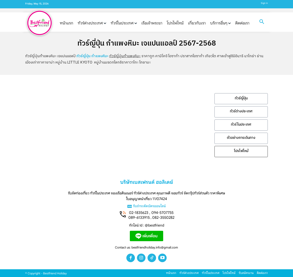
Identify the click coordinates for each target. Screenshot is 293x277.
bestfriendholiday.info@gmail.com (154, 247)
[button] (262, 22)
